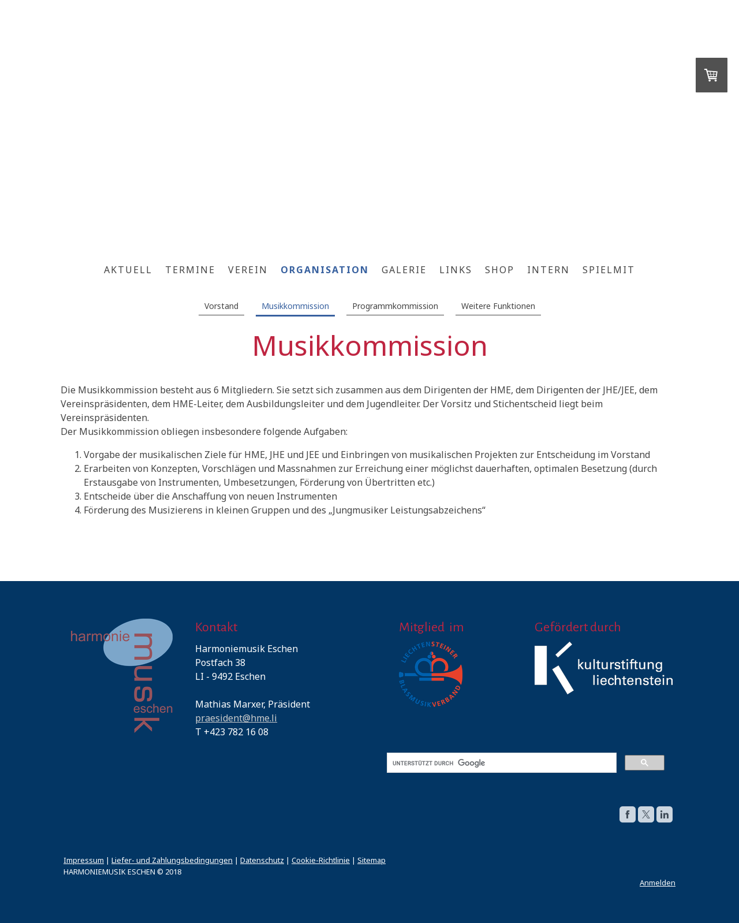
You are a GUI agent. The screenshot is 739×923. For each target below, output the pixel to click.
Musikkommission (295, 305)
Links (455, 269)
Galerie (404, 269)
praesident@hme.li (236, 718)
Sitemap (371, 860)
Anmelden (657, 882)
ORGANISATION (325, 269)
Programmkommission (395, 305)
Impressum (84, 860)
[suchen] (501, 763)
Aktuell (128, 269)
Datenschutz (262, 860)
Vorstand (221, 305)
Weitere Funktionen (498, 305)
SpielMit (609, 269)
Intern (548, 269)
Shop (499, 269)
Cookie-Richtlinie (321, 860)
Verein (248, 269)
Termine (190, 269)
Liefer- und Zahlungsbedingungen (172, 860)
